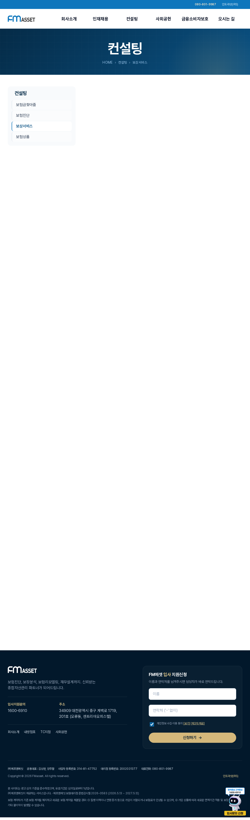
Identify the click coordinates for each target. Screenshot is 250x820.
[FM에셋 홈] (21, 18)
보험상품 (22, 136)
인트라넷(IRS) (232, 4)
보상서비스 (24, 126)
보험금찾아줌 (26, 104)
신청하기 (192, 737)
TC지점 (45, 732)
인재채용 (100, 18)
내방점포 (29, 732)
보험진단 (22, 115)
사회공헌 (163, 18)
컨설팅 (132, 18)
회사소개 (69, 18)
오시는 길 (226, 18)
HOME (107, 62)
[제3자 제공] (198, 723)
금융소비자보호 (195, 18)
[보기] (186, 723)
